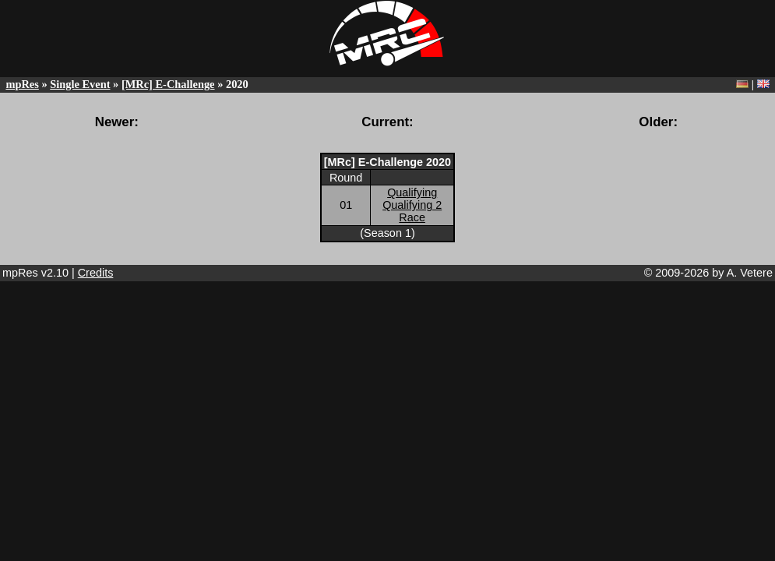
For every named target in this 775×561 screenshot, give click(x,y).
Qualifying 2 (412, 205)
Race (412, 217)
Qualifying (412, 192)
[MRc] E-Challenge (168, 84)
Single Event (80, 84)
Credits (96, 272)
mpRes (21, 84)
